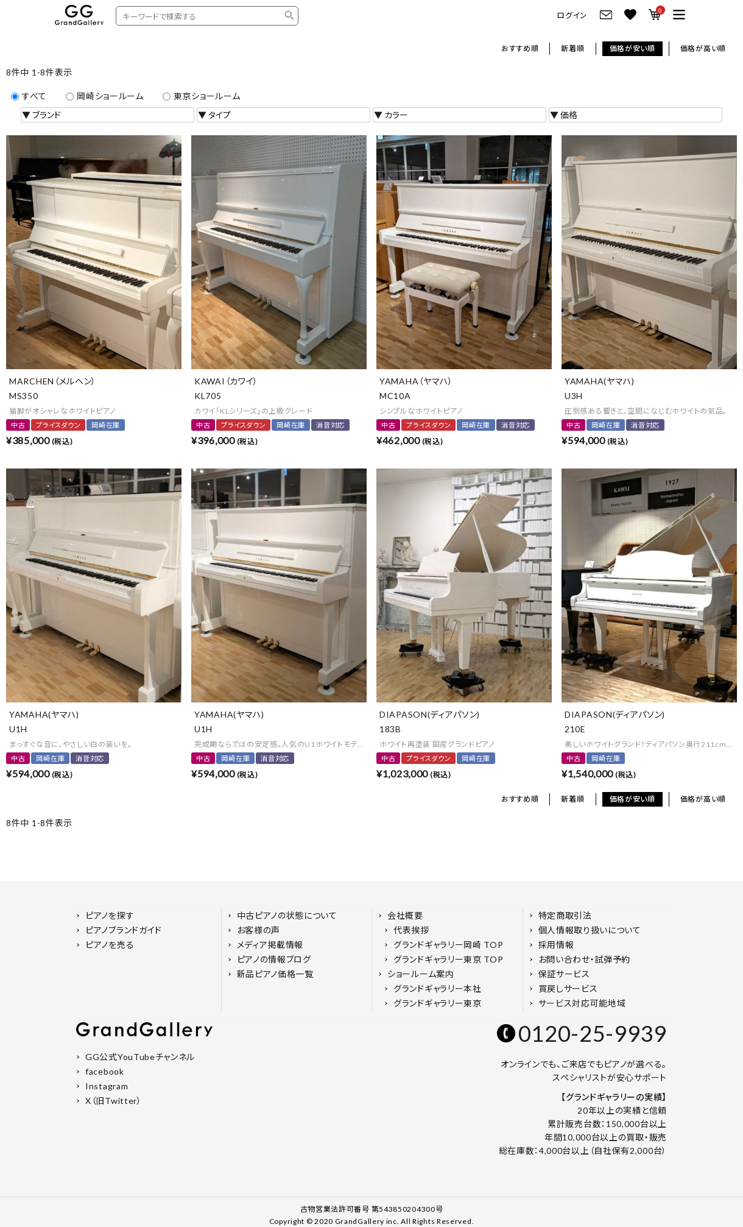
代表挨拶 (411, 930)
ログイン (572, 15)
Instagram (106, 1086)
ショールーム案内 (420, 974)
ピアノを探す (109, 915)
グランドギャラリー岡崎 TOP (448, 944)
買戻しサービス (568, 988)
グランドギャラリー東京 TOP (448, 959)
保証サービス (564, 974)
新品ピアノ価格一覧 (275, 974)
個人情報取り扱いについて (589, 930)
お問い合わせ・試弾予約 (584, 959)
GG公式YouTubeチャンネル (140, 1057)
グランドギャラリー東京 (437, 1003)
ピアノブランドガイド (123, 930)
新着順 (572, 48)
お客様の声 (259, 930)
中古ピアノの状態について (287, 915)
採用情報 (556, 944)
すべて (29, 96)
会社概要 (405, 915)
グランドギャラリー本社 (437, 988)
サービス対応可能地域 (582, 1003)
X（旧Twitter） (113, 1100)
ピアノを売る (109, 944)
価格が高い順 (703, 48)
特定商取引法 (565, 915)
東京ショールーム (202, 96)
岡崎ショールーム (105, 96)
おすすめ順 (520, 48)
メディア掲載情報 (270, 944)
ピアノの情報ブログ (274, 959)
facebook (104, 1071)
